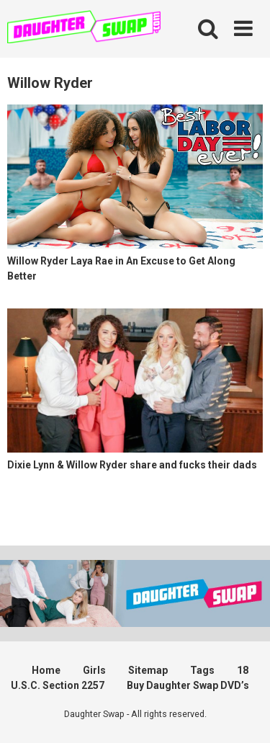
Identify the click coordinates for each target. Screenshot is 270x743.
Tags (202, 670)
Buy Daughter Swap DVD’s (188, 685)
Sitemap (148, 670)
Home (46, 670)
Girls (94, 670)
